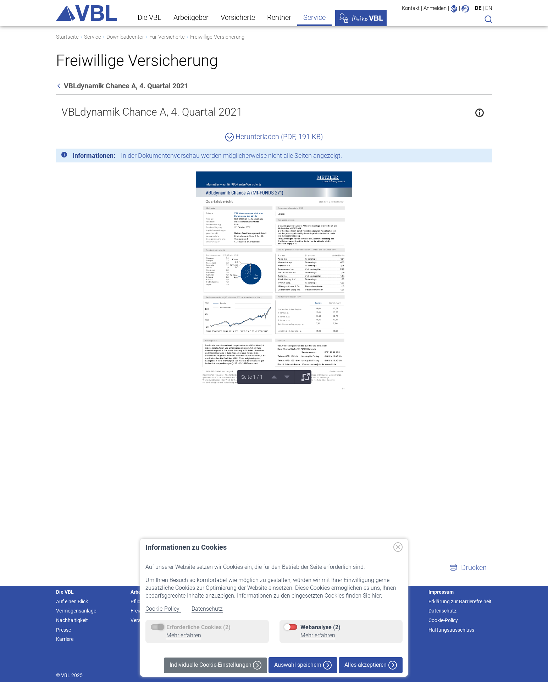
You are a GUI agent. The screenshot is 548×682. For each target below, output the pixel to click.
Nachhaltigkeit (72, 620)
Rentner (279, 17)
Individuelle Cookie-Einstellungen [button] (215, 665)
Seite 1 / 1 (252, 377)
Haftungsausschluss (451, 630)
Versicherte (238, 17)
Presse (63, 630)
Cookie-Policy (163, 608)
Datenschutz (207, 608)
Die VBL (149, 17)
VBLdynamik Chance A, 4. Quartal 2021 (152, 112)
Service (314, 17)
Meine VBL (361, 18)
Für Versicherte (167, 37)
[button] (467, 567)
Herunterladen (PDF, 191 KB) (274, 136)
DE (478, 8)
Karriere (64, 639)
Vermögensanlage (76, 611)
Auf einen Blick (72, 601)
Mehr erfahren (183, 635)
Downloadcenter (125, 37)
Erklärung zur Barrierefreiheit (460, 601)
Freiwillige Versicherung (217, 37)
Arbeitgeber (191, 17)
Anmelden (435, 8)
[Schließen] (467, 156)
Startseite (67, 37)
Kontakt (411, 8)
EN (488, 8)
